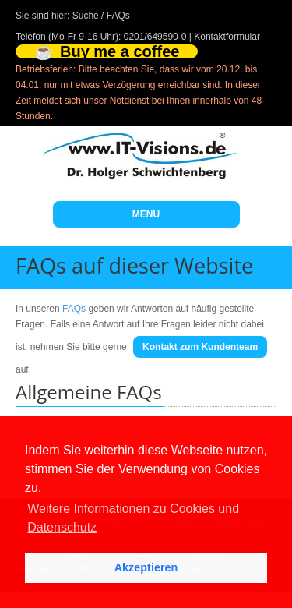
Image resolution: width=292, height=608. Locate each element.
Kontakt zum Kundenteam (200, 346)
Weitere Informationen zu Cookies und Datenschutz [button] (133, 518)
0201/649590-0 (155, 36)
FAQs (74, 308)
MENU (146, 214)
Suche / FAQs (101, 15)
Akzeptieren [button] (146, 567)
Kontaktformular (227, 36)
